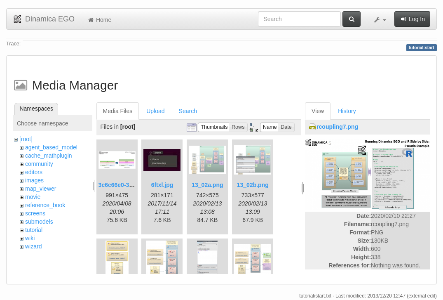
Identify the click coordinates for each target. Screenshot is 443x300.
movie (32, 197)
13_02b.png (253, 185)
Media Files (118, 111)
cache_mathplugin (48, 155)
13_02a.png (207, 185)
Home (99, 20)
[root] (26, 139)
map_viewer (40, 188)
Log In (412, 19)
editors (33, 172)
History (347, 111)
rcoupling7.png (337, 126)
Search (188, 111)
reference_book (45, 205)
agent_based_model (51, 147)
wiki (30, 238)
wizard (33, 246)
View (318, 111)
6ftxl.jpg (162, 185)
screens (35, 213)
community (39, 164)
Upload (155, 111)
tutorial (33, 230)
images (34, 180)
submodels (39, 221)
